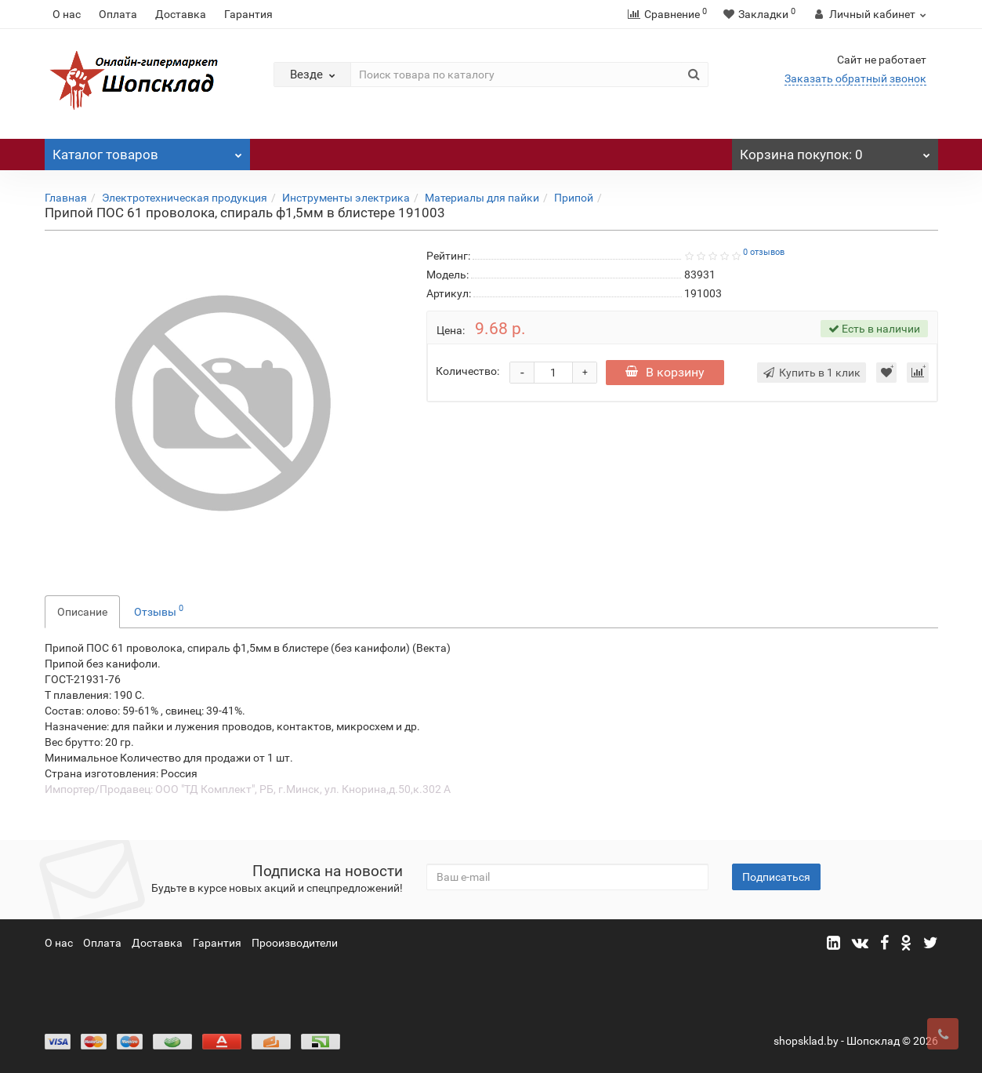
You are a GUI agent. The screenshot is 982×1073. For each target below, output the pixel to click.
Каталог (148, 150)
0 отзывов (764, 252)
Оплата (118, 14)
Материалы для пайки (482, 197)
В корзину (666, 372)
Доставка (180, 14)
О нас (67, 14)
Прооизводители (295, 943)
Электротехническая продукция (184, 197)
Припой (573, 197)
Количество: (467, 371)
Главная (66, 197)
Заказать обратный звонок (855, 78)
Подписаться (776, 877)
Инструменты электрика (346, 197)
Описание (82, 612)
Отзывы (158, 610)
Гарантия (248, 14)
